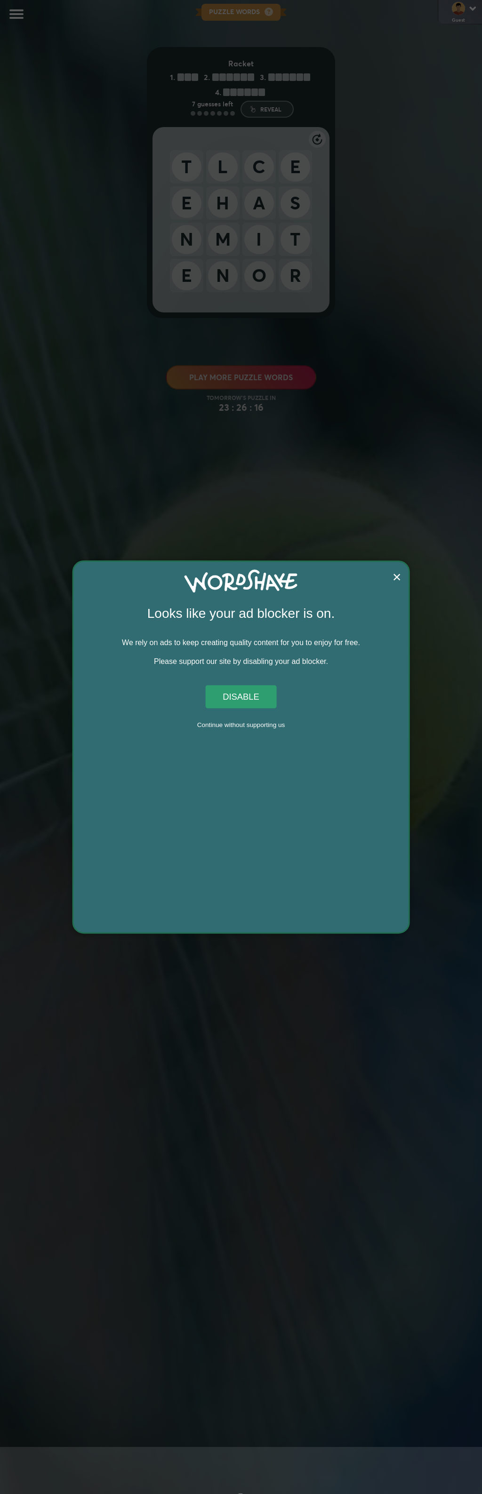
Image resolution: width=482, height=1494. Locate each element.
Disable (241, 697)
